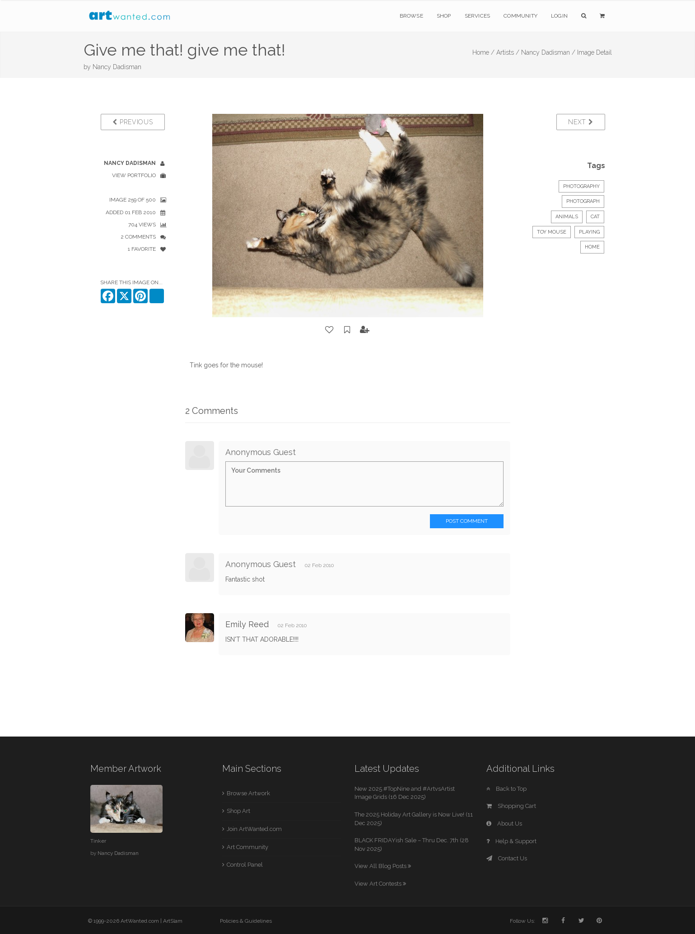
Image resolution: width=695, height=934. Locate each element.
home (592, 247)
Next (580, 122)
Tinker (98, 841)
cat (595, 217)
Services (477, 16)
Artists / (507, 52)
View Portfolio (134, 175)
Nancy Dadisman (117, 66)
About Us (504, 823)
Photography (581, 186)
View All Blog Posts (382, 866)
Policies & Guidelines (246, 921)
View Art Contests (380, 883)
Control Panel (245, 864)
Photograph (583, 201)
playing (589, 232)
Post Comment (467, 521)
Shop (444, 16)
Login (559, 16)
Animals (566, 217)
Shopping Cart (511, 806)
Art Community (247, 847)
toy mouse (551, 232)
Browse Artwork (248, 793)
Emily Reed (247, 624)
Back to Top (506, 788)
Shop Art (238, 810)
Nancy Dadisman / (548, 52)
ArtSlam (172, 921)
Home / (483, 52)
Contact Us (506, 858)
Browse (411, 16)
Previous (132, 122)
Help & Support (511, 841)
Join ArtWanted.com (254, 829)
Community (520, 16)
